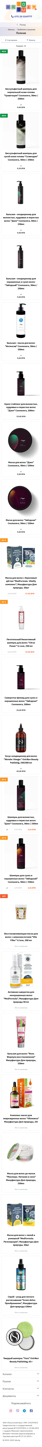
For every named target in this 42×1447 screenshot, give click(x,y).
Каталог (21, 1374)
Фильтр (31, 40)
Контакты (21, 1388)
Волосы (11, 29)
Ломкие (21, 33)
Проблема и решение (26, 29)
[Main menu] (8, 7)
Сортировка (11, 40)
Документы (21, 1396)
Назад (21, 24)
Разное (21, 1381)
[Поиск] (13, 7)
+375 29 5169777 (21, 16)
